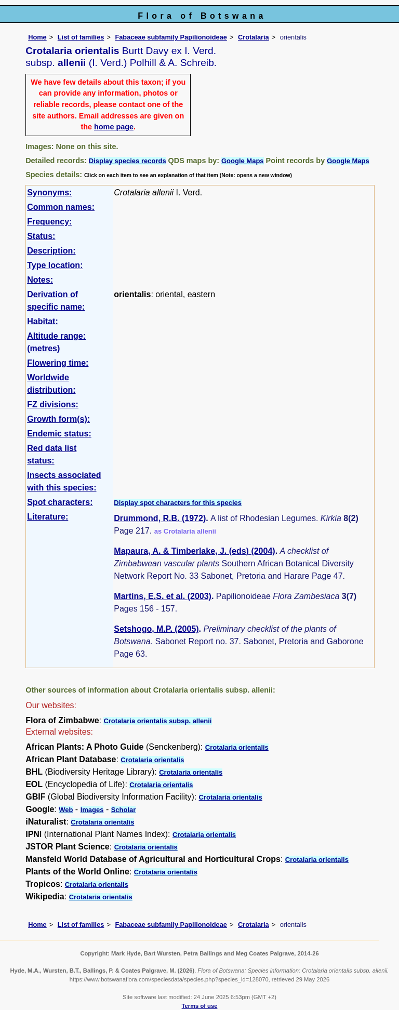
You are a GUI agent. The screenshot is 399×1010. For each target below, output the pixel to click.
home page (114, 127)
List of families (81, 37)
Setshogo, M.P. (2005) (156, 628)
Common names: (61, 207)
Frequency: (49, 221)
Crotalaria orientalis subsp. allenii (157, 721)
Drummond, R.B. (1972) (160, 518)
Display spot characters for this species (178, 503)
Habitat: (42, 321)
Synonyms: (49, 192)
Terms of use (200, 1006)
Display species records (127, 161)
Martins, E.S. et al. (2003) (162, 596)
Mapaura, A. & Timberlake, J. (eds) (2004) (194, 551)
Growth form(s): (58, 419)
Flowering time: (57, 362)
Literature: (47, 516)
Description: (51, 250)
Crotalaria (253, 37)
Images (92, 810)
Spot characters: (59, 502)
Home (37, 37)
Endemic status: (59, 433)
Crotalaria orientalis (237, 747)
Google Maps (242, 161)
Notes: (40, 279)
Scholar (123, 810)
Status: (41, 236)
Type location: (55, 265)
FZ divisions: (52, 404)
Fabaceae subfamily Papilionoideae (171, 37)
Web (66, 810)
